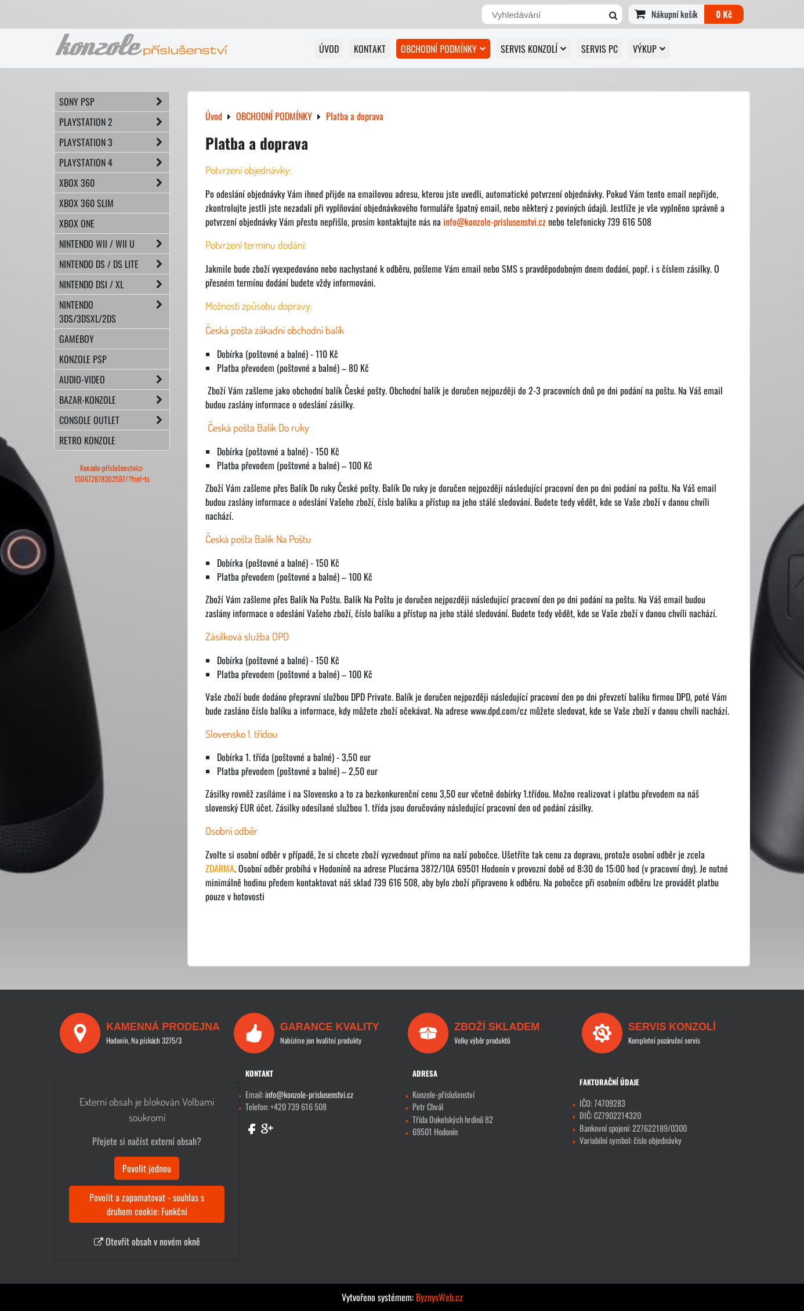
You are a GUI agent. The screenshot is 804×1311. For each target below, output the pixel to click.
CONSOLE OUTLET (114, 420)
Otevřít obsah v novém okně (147, 1241)
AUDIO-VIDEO (114, 379)
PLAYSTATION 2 (114, 122)
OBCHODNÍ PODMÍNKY (443, 49)
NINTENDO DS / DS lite (114, 264)
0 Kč (724, 14)
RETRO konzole (87, 440)
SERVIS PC (599, 49)
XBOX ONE (77, 223)
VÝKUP (649, 49)
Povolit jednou (146, 1168)
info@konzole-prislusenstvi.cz (494, 222)
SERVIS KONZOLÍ (533, 49)
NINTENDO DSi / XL (114, 284)
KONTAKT (370, 49)
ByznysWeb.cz (439, 1297)
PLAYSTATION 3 (114, 142)
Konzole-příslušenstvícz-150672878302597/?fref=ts (112, 473)
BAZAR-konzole (114, 400)
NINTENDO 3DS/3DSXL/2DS (114, 311)
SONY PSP (114, 101)
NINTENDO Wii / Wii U (114, 243)
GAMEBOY (76, 339)
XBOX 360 (114, 183)
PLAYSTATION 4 (114, 162)
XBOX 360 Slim (86, 203)
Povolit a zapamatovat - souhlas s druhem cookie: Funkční (146, 1204)
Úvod (329, 49)
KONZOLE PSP (83, 359)
